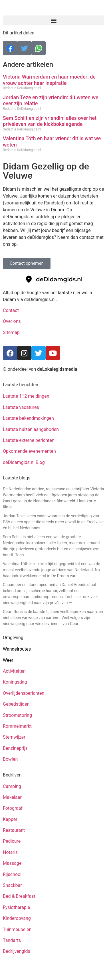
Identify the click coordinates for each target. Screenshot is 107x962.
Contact (11, 310)
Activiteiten (14, 671)
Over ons (12, 321)
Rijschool (12, 874)
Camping (12, 786)
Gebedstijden (16, 704)
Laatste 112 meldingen (26, 396)
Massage (12, 863)
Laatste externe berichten (28, 440)
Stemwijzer (14, 737)
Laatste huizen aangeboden (31, 429)
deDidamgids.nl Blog (24, 462)
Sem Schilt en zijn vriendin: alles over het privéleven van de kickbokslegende (49, 121)
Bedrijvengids (16, 951)
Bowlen (10, 759)
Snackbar (12, 885)
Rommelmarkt (18, 726)
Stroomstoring (17, 715)
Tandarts (12, 940)
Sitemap (12, 332)
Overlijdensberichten (24, 693)
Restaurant (14, 830)
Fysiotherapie (16, 907)
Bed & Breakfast (19, 896)
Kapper (11, 819)
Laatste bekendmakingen (28, 418)
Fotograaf (13, 808)
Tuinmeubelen (17, 929)
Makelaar (12, 797)
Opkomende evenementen (29, 451)
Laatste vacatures (21, 407)
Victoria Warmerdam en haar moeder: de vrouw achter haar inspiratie (49, 80)
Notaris (10, 852)
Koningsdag (15, 682)
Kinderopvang (17, 918)
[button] (53, 20)
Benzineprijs (15, 748)
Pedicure (12, 841)
